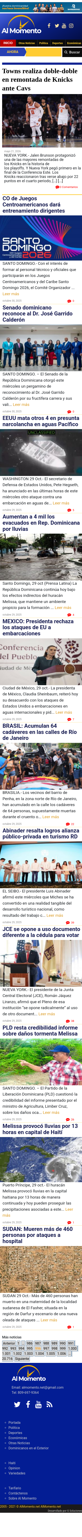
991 (71, 1343)
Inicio (8, 43)
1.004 (39, 1354)
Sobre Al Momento (22, 1498)
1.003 (28, 1354)
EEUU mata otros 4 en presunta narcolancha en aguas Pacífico (41, 421)
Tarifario (14, 1488)
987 (38, 1343)
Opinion (14, 1468)
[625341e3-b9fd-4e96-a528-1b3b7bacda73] (41, 7)
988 (46, 1343)
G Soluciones (74, 1510)
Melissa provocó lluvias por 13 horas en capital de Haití (40, 1129)
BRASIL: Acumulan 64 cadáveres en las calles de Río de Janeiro (40, 732)
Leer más (11, 293)
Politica (43, 43)
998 (54, 1348)
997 (46, 1348)
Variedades (16, 1473)
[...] (60, 181)
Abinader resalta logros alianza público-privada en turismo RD (41, 833)
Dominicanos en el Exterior (28, 1448)
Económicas (17, 1438)
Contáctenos (18, 1493)
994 (21, 1348)
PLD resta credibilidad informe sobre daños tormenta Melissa (40, 1030)
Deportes (57, 43)
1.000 (72, 1348)
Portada (14, 1423)
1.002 (17, 1354)
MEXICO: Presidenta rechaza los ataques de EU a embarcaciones (38, 627)
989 (54, 1343)
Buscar (74, 52)
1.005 (50, 1354)
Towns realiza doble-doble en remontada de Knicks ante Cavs (40, 79)
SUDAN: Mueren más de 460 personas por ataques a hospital (38, 1235)
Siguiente (22, 1359)
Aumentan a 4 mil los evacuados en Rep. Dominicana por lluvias (41, 522)
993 (13, 1348)
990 (62, 1343)
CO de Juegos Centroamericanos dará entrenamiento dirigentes (34, 204)
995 (30, 1348)
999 (63, 1348)
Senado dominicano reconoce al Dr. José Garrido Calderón (37, 313)
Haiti (11, 1463)
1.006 (61, 1354)
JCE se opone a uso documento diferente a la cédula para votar (41, 932)
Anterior (9, 1343)
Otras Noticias (27, 43)
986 (29, 1343)
